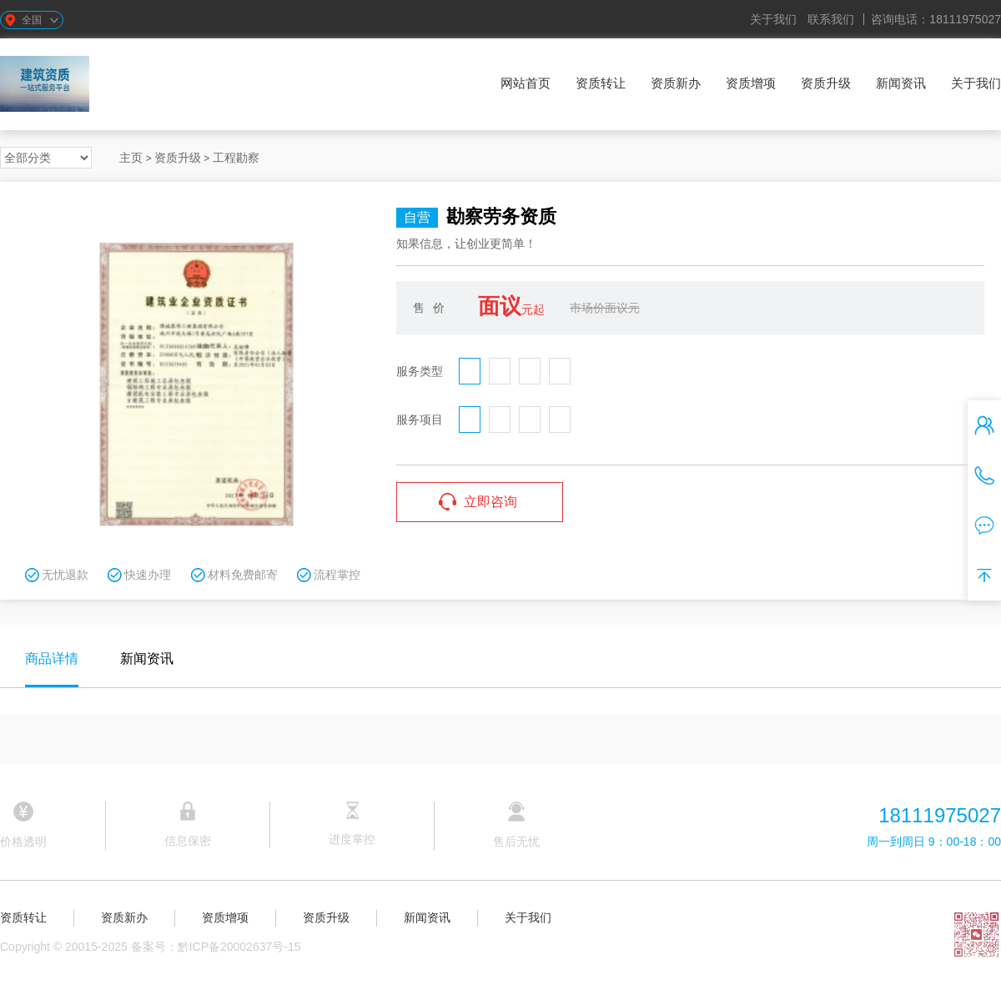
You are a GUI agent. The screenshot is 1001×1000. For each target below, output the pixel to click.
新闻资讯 (901, 83)
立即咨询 (490, 502)
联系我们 (830, 19)
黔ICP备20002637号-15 (239, 946)
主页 (131, 157)
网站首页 (525, 83)
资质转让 (601, 83)
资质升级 (826, 83)
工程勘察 (236, 157)
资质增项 (751, 83)
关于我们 (773, 19)
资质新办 (676, 83)
